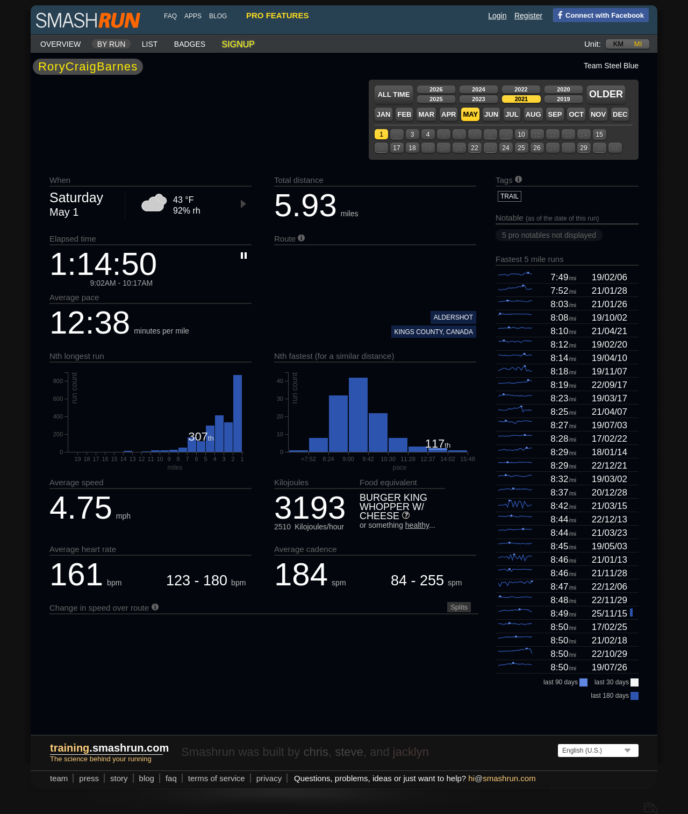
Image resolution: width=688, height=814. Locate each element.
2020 (563, 89)
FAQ (170, 16)
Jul (512, 114)
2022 (520, 89)
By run (111, 44)
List (150, 44)
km (618, 44)
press (89, 778)
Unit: (592, 43)
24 (505, 148)
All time (394, 94)
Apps (193, 16)
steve (349, 752)
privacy (269, 778)
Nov (598, 114)
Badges (189, 44)
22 (474, 148)
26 (536, 148)
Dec (620, 114)
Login (497, 15)
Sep (555, 114)
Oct (576, 114)
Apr (448, 114)
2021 (521, 99)
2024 (478, 89)
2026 (435, 89)
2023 (478, 99)
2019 (563, 99)
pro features (277, 15)
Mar (426, 114)
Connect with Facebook (598, 14)
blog (218, 16)
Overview (60, 44)
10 (521, 134)
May (470, 114)
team (59, 778)
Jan (383, 114)
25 (521, 148)
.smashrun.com (109, 748)
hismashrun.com (501, 778)
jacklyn (411, 752)
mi (638, 44)
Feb (404, 114)
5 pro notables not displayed (549, 235)
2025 (435, 99)
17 (396, 148)
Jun (491, 114)
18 (411, 148)
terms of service (216, 778)
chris (315, 752)
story (119, 778)
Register (528, 15)
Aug (533, 114)
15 (599, 134)
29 (583, 148)
